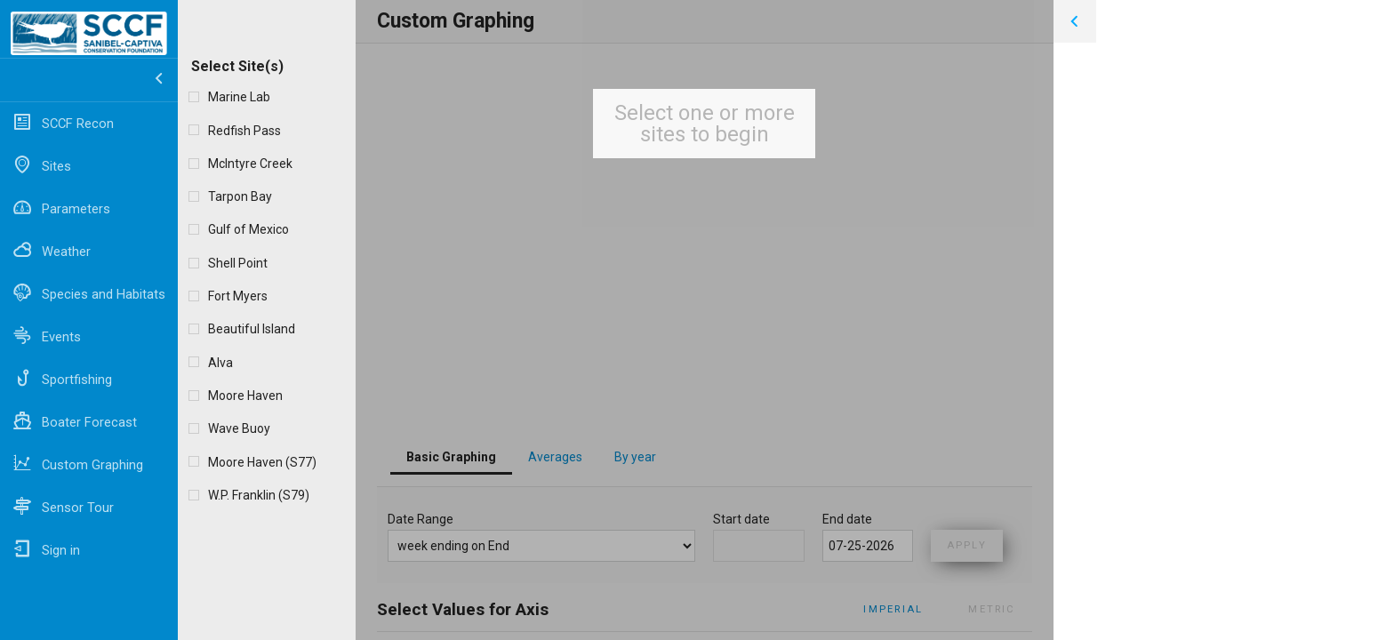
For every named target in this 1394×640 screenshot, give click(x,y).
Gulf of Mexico (248, 229)
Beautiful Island (251, 329)
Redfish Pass (244, 131)
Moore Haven (245, 395)
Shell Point (238, 263)
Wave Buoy (239, 428)
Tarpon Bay (240, 196)
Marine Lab (239, 97)
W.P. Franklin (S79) (258, 495)
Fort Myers (238, 296)
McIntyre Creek (250, 163)
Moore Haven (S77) (262, 462)
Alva (220, 363)
